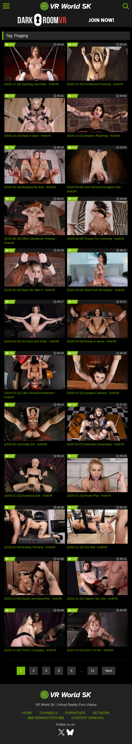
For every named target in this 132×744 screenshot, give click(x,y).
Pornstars (75, 713)
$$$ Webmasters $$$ (46, 718)
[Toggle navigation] (6, 6)
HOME (27, 713)
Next (108, 670)
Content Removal (88, 718)
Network (101, 713)
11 (92, 670)
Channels (49, 713)
